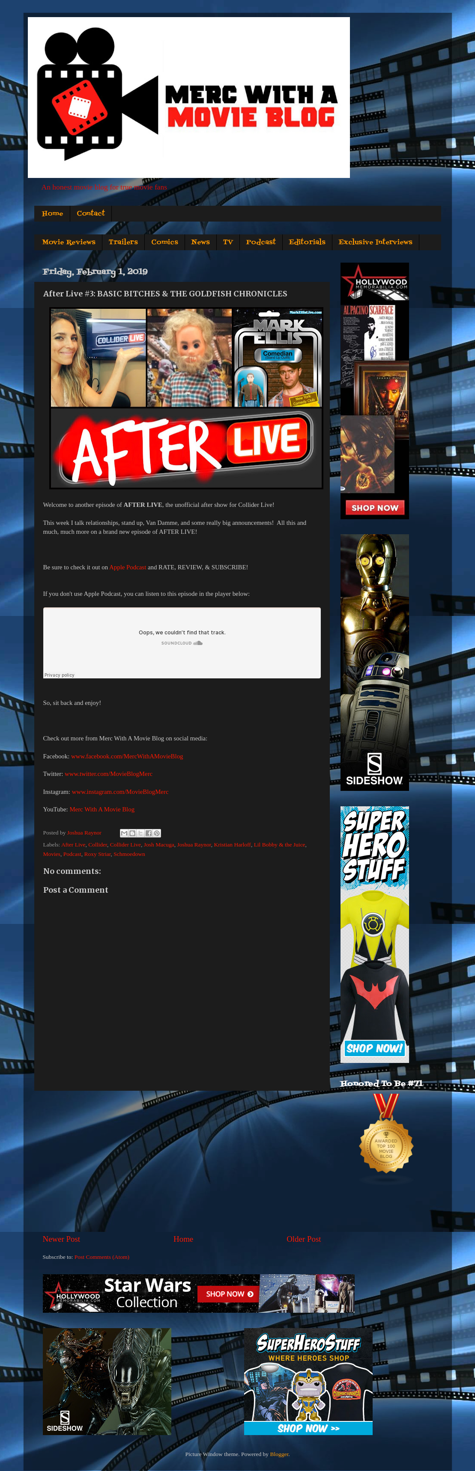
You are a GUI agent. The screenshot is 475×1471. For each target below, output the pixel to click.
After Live (73, 844)
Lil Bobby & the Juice (279, 844)
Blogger (279, 1454)
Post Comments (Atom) (102, 1257)
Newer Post (62, 1238)
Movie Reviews (69, 242)
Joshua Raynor (194, 844)
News (200, 242)
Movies (52, 854)
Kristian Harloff (232, 844)
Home (52, 214)
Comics (164, 242)
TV (228, 242)
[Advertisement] (182, 1162)
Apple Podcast (127, 567)
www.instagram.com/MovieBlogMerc (120, 791)
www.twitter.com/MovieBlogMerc (108, 773)
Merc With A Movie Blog (101, 809)
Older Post (304, 1238)
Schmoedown (129, 854)
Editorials (307, 242)
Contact (91, 214)
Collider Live (125, 844)
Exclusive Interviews (375, 242)
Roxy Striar (97, 854)
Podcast (261, 242)
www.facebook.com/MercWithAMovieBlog (127, 756)
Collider (97, 844)
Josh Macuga (159, 844)
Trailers (123, 242)
